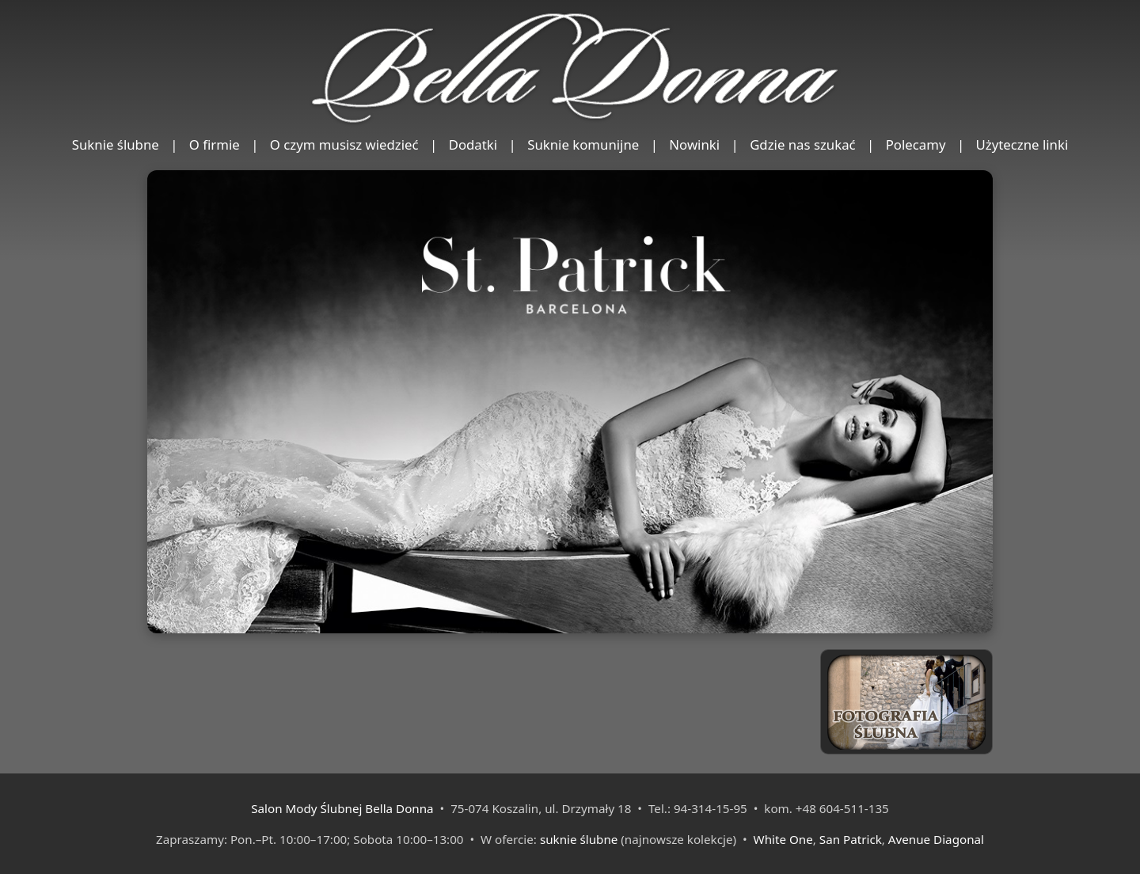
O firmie (214, 144)
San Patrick (850, 839)
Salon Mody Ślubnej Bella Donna (342, 808)
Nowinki (694, 144)
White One (783, 839)
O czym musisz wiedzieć (344, 144)
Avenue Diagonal (936, 839)
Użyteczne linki (1022, 144)
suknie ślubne (579, 839)
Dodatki (473, 144)
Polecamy (916, 144)
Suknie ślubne (115, 144)
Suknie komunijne (583, 144)
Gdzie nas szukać (803, 144)
